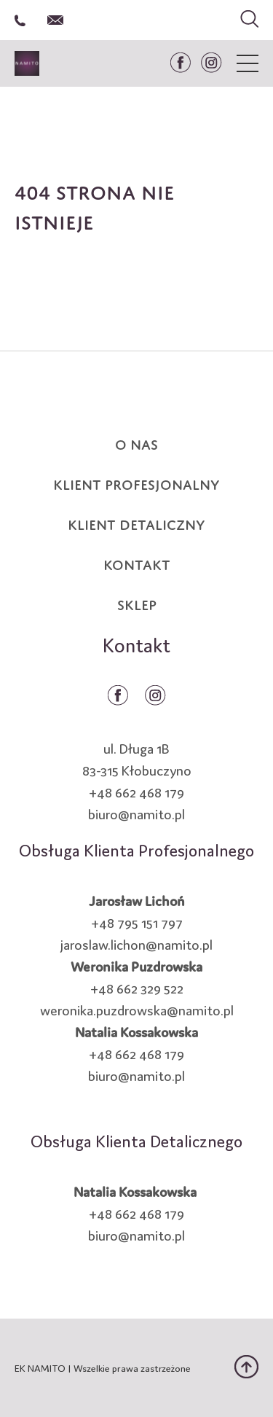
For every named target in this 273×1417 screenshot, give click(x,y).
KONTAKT (136, 563)
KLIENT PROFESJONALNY (136, 482)
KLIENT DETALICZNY (136, 523)
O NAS (136, 442)
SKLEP (137, 603)
